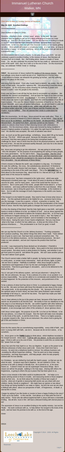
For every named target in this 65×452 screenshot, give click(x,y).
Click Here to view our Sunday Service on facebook (20, 21)
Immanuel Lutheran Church (32, 3)
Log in (59, 447)
